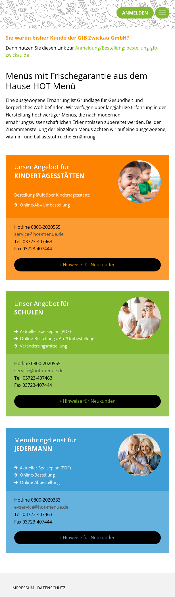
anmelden (135, 13)
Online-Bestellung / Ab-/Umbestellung (57, 338)
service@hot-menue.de (39, 234)
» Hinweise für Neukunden (87, 264)
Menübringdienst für (87, 444)
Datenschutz (51, 587)
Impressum (22, 587)
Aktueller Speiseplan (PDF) (45, 331)
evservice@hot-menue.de (41, 507)
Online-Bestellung (37, 475)
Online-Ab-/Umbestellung (45, 205)
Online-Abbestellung (40, 482)
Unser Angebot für (87, 171)
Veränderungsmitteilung (43, 346)
